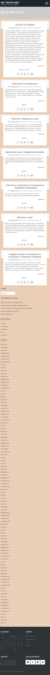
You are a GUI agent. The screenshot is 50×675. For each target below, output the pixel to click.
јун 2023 (3, 425)
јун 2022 (3, 460)
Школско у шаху (25, 217)
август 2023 (4, 423)
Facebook (28, 645)
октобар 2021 (5, 483)
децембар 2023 (5, 411)
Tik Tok (27, 642)
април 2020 (4, 536)
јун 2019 (3, 562)
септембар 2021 (5, 486)
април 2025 (4, 370)
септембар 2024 (5, 388)
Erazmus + (23, 69)
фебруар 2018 (5, 599)
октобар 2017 (5, 608)
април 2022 (4, 466)
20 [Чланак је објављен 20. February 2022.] (21, 643)
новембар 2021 (5, 481)
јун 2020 (3, 530)
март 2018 (4, 596)
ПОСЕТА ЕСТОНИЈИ (25, 25)
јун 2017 (3, 614)
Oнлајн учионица (30, 636)
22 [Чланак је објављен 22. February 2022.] (4, 645)
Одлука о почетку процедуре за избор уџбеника (14, 305)
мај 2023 (3, 428)
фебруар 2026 (5, 347)
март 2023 (4, 434)
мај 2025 (3, 367)
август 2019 (4, 559)
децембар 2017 (5, 602)
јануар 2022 (4, 475)
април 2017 (4, 620)
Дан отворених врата (7, 314)
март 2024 (4, 402)
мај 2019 (3, 565)
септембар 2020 (5, 521)
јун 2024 (3, 394)
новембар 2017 (5, 605)
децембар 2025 (5, 353)
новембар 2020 (5, 515)
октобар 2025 (5, 359)
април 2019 (4, 567)
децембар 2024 (5, 379)
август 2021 (4, 489)
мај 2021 (3, 498)
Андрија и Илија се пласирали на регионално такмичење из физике (25, 255)
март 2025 (4, 373)
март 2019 (4, 570)
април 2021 (4, 501)
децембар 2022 (5, 443)
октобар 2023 (5, 417)
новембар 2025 (5, 356)
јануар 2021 (4, 510)
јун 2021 (3, 495)
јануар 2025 (4, 376)
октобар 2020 (5, 518)
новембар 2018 (5, 579)
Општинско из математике (25, 83)
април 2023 (4, 431)
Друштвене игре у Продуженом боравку (25, 152)
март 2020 (4, 538)
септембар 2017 (5, 611)
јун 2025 (3, 365)
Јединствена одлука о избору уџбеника (12, 302)
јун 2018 (3, 588)
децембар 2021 (5, 478)
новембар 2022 (5, 446)
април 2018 (4, 594)
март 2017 (4, 623)
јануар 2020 (4, 544)
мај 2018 (3, 591)
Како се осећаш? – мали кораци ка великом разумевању (16, 308)
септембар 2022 (5, 452)
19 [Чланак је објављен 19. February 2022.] (18, 643)
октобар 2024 (5, 385)
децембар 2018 (5, 576)
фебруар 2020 (5, 541)
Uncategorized (5, 326)
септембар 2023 (5, 420)
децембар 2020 (5, 512)
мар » (15, 649)
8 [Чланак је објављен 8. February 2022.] (4, 641)
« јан (2, 649)
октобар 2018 (5, 582)
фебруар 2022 (5, 472)
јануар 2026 (4, 350)
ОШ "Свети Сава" (10, 2)
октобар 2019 (5, 553)
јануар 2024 (4, 408)
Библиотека (4, 329)
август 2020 (4, 524)
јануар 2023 (4, 440)
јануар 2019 (4, 573)
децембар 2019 (5, 547)
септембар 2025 (5, 362)
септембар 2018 (5, 585)
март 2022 (4, 469)
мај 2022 (3, 463)
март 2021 (4, 504)
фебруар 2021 (5, 507)
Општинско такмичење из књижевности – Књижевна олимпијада (25, 186)
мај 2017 (3, 617)
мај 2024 (3, 396)
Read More (41, 66)
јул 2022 (3, 457)
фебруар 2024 (5, 405)
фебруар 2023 (5, 437)
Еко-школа (4, 335)
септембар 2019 (5, 556)
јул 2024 (3, 391)
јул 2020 (3, 527)
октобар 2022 (5, 449)
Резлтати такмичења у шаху (24, 119)
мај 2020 (3, 533)
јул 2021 (3, 492)
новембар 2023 (5, 414)
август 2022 (4, 454)
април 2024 (4, 399)
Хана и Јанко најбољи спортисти (10, 311)
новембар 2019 (5, 550)
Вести (27, 69)
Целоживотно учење (31, 639)
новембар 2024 (5, 382)
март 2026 (4, 344)
